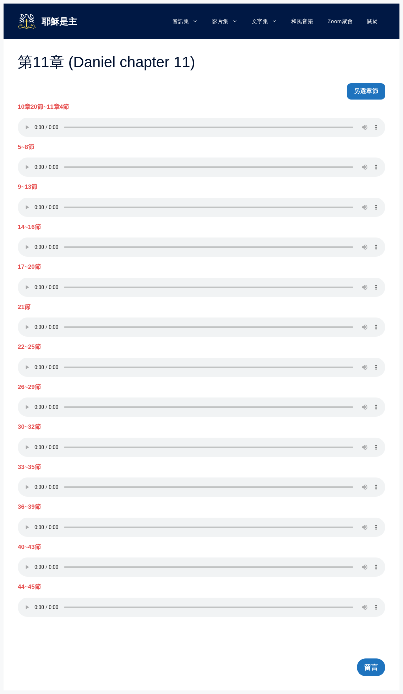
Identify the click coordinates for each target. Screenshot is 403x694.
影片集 (228, 21)
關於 (372, 21)
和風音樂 (302, 21)
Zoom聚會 (340, 21)
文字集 (268, 21)
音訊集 (189, 21)
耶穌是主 (59, 21)
